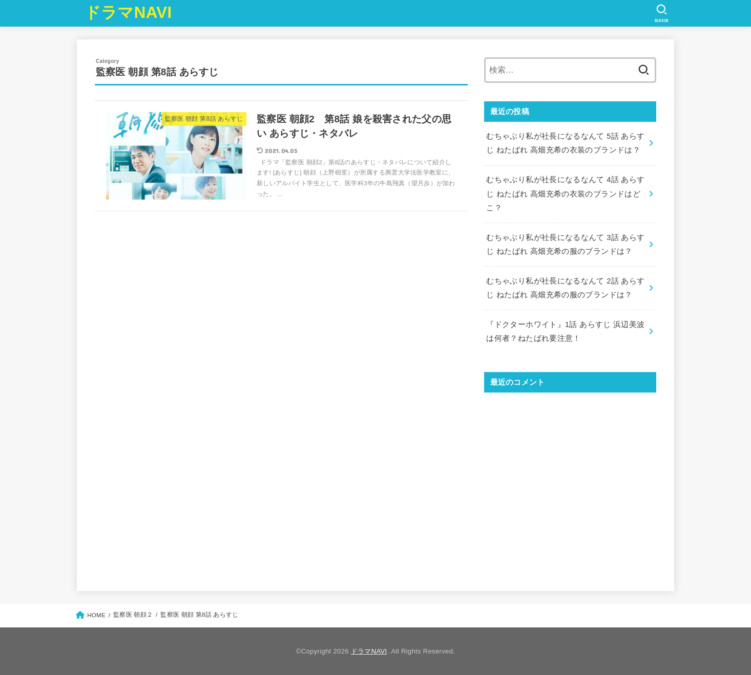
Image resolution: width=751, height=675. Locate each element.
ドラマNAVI (128, 12)
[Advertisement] (570, 483)
